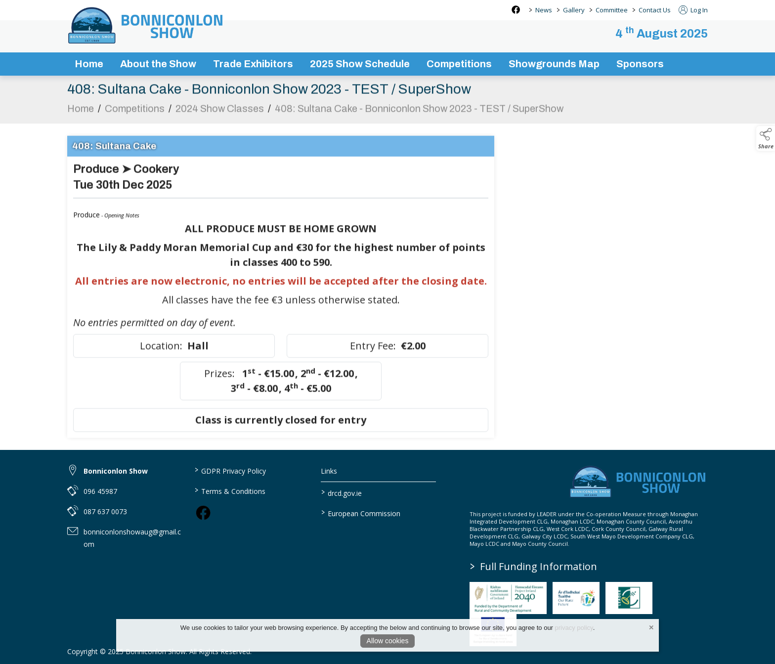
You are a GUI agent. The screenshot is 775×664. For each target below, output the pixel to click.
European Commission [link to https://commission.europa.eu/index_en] (360, 512)
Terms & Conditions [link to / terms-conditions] (229, 490)
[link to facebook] (203, 512)
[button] (765, 138)
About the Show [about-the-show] (158, 63)
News (543, 9)
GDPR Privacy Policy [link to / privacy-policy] (229, 470)
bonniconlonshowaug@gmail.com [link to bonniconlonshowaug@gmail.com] (132, 538)
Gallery (574, 9)
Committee (612, 9)
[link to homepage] (146, 25)
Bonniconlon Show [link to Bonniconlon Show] (116, 471)
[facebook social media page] (516, 9)
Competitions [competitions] (459, 63)
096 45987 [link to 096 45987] (100, 491)
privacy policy (574, 627)
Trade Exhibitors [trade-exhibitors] (253, 63)
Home (89, 63)
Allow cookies (388, 641)
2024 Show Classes (219, 113)
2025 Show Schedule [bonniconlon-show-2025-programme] (360, 63)
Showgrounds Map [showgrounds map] (554, 63)
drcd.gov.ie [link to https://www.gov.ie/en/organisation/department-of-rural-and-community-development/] (341, 492)
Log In (693, 9)
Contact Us (655, 9)
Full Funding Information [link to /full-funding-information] (533, 566)
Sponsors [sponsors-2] (640, 63)
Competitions (135, 113)
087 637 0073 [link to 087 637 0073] (105, 511)
